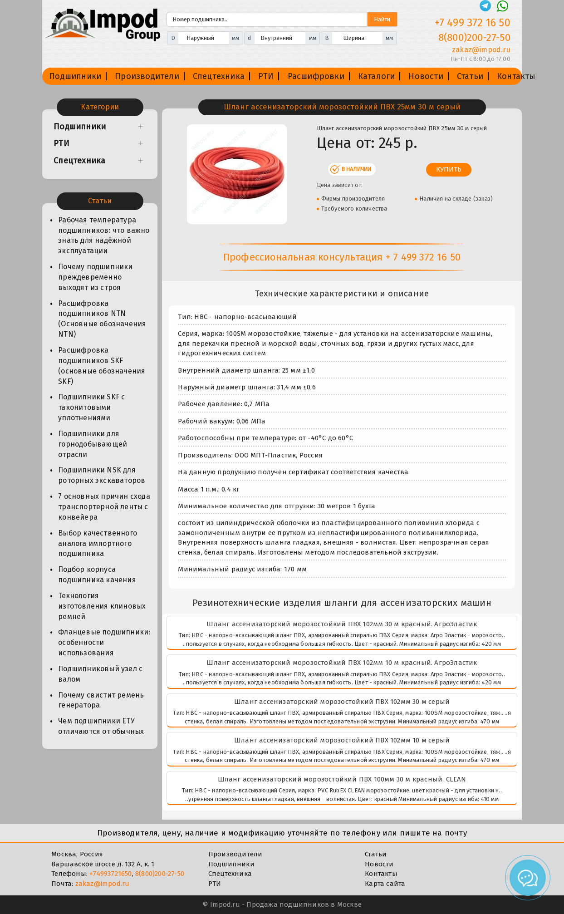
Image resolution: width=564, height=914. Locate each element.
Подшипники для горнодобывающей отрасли (92, 444)
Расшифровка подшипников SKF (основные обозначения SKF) (101, 366)
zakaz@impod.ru (102, 884)
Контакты (516, 76)
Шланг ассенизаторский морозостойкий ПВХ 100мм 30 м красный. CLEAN (342, 779)
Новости (425, 76)
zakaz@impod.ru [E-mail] (481, 49)
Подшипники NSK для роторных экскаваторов (101, 475)
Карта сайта (385, 884)
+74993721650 (110, 874)
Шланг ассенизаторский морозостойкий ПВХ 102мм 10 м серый (342, 740)
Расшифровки (316, 76)
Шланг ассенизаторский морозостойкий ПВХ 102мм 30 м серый (342, 702)
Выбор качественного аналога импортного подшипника (97, 543)
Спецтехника (219, 76)
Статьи (470, 76)
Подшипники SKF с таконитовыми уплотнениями (91, 407)
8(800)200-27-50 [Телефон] (474, 37)
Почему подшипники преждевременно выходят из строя (95, 277)
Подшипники (75, 76)
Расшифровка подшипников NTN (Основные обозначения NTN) (102, 319)
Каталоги (376, 76)
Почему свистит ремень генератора (101, 700)
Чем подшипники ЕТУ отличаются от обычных (101, 726)
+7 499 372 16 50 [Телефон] (472, 22)
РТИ (266, 76)
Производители (147, 76)
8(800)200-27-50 (159, 874)
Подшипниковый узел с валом (100, 673)
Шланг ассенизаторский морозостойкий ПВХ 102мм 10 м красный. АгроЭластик (341, 662)
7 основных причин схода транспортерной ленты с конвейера (104, 506)
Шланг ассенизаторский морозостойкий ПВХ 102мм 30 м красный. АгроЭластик (341, 624)
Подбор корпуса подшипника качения (97, 574)
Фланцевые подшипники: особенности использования (104, 642)
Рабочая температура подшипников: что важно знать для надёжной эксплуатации (103, 236)
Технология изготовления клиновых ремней (102, 606)
